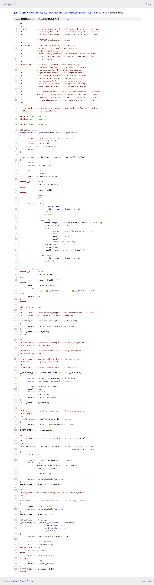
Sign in (148, 4)
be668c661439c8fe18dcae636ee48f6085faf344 (74, 12)
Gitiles (15, 581)
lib (106, 12)
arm (24, 12)
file (67, 19)
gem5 (16, 12)
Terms (30, 581)
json (149, 581)
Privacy (23, 581)
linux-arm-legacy (38, 12)
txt (143, 581)
